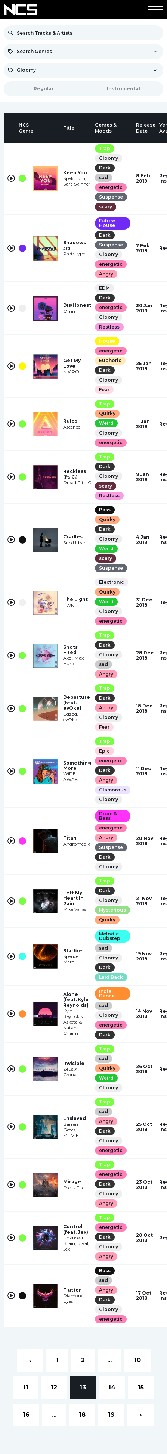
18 (82, 1414)
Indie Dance (107, 993)
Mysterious (112, 910)
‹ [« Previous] (30, 1360)
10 (137, 1360)
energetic (111, 187)
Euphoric (110, 360)
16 (26, 1414)
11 (25, 1387)
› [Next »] (141, 1414)
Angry (106, 274)
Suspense (111, 197)
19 (111, 1414)
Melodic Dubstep (109, 936)
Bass (105, 510)
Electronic (111, 582)
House (107, 341)
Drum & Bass (108, 816)
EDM (104, 288)
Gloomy (108, 158)
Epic (104, 751)
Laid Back (111, 977)
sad (103, 177)
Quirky (107, 413)
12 (54, 1387)
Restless (109, 327)
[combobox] (83, 51)
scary (105, 206)
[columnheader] (11, 128)
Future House (107, 223)
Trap (104, 148)
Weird (106, 423)
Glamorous (112, 790)
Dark (105, 168)
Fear (104, 389)
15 (141, 1387)
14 (111, 1387)
